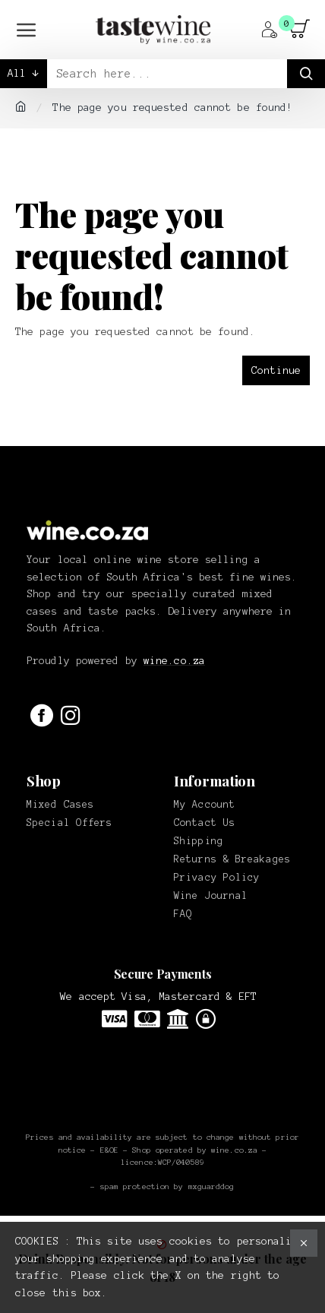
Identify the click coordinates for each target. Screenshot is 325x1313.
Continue (276, 370)
